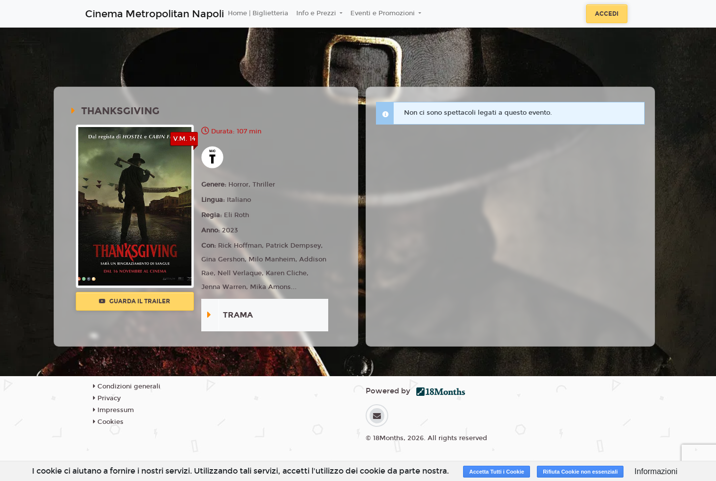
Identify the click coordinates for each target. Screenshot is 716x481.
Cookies (108, 422)
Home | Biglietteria (258, 13)
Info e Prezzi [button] (317, 13)
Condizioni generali (126, 386)
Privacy (107, 398)
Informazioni (655, 471)
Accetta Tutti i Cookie (496, 472)
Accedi (607, 13)
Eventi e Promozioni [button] (383, 13)
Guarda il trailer (134, 301)
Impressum (113, 410)
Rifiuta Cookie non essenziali (580, 472)
